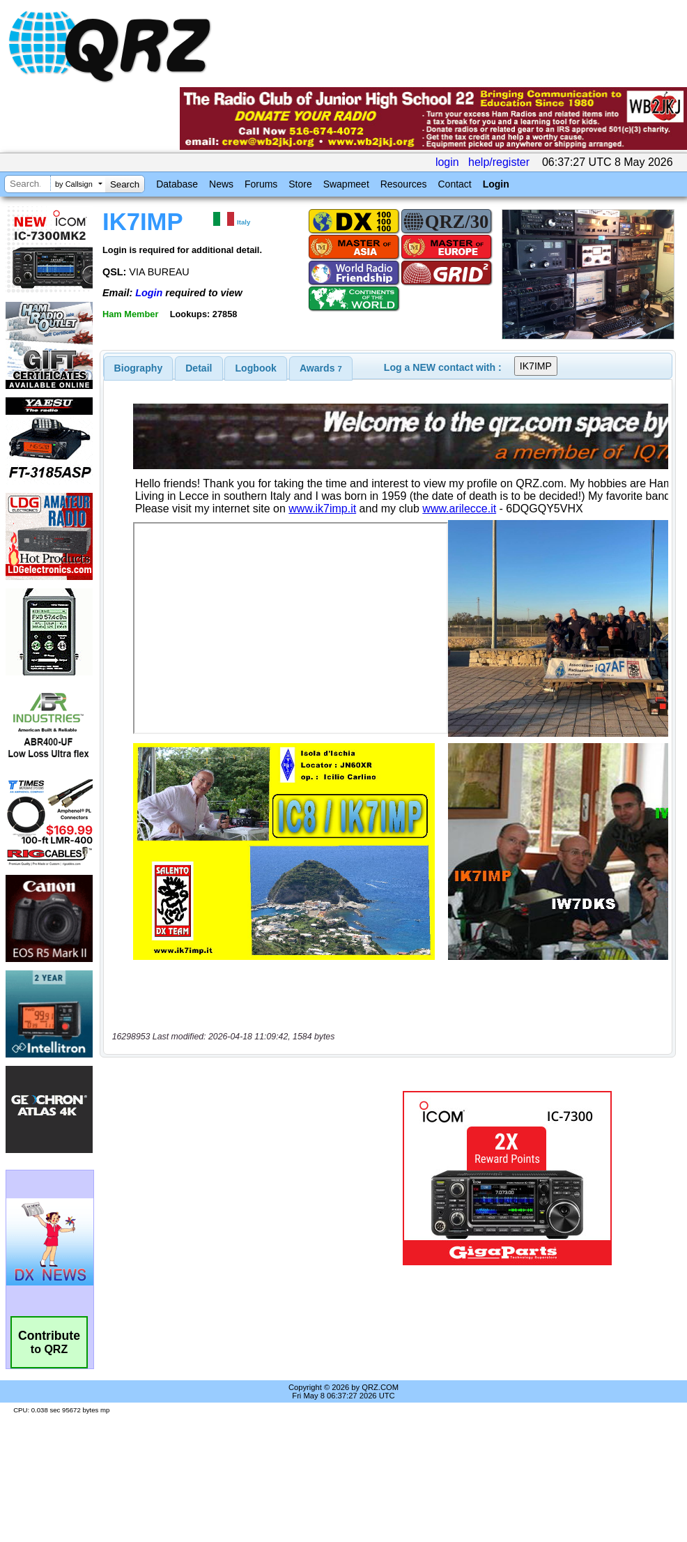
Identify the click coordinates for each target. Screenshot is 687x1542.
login (447, 162)
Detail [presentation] (198, 368)
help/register (499, 162)
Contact (454, 184)
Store (299, 184)
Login (496, 184)
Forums (261, 184)
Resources (403, 184)
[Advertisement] (230, 1178)
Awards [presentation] (321, 368)
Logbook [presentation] (256, 368)
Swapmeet (346, 184)
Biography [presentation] (138, 368)
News (221, 184)
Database (177, 184)
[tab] (138, 368)
